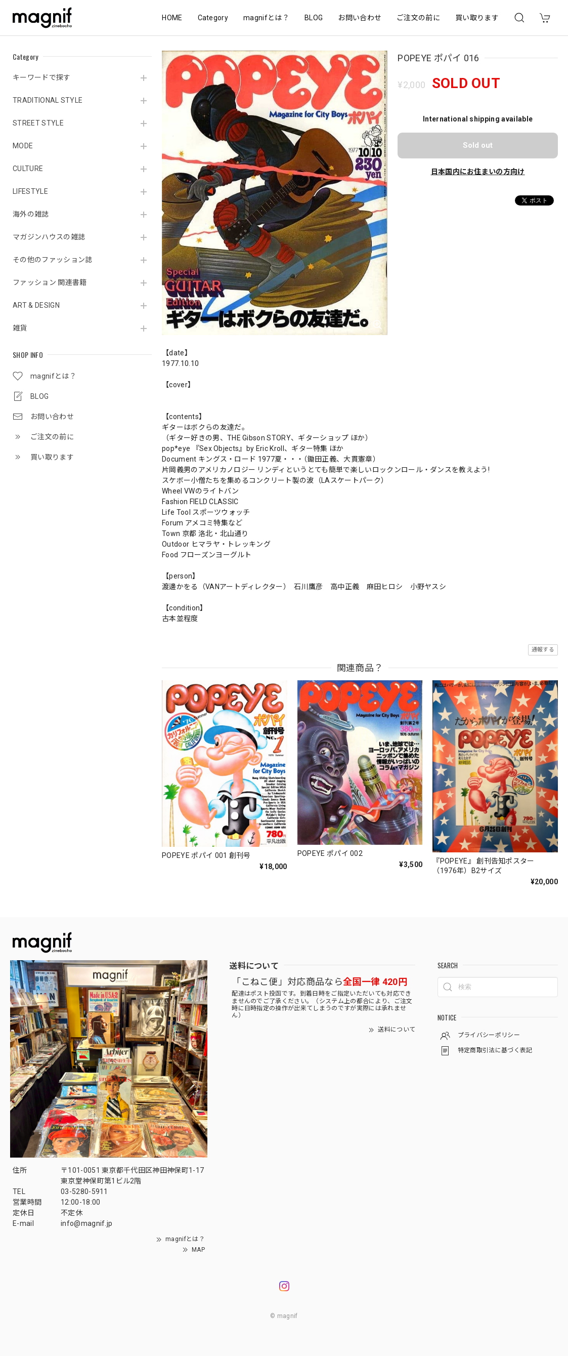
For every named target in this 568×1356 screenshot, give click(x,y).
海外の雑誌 (31, 214)
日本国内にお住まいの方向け (478, 172)
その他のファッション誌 (53, 260)
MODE (23, 146)
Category (213, 18)
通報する (543, 649)
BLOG (313, 18)
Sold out (478, 145)
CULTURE (28, 169)
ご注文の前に (418, 18)
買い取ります (477, 18)
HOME (172, 18)
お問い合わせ (359, 18)
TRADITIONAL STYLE (47, 100)
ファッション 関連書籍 (50, 282)
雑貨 (20, 328)
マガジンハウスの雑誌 (49, 237)
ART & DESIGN (36, 305)
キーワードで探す (42, 77)
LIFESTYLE (30, 191)
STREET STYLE (38, 123)
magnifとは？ (266, 18)
